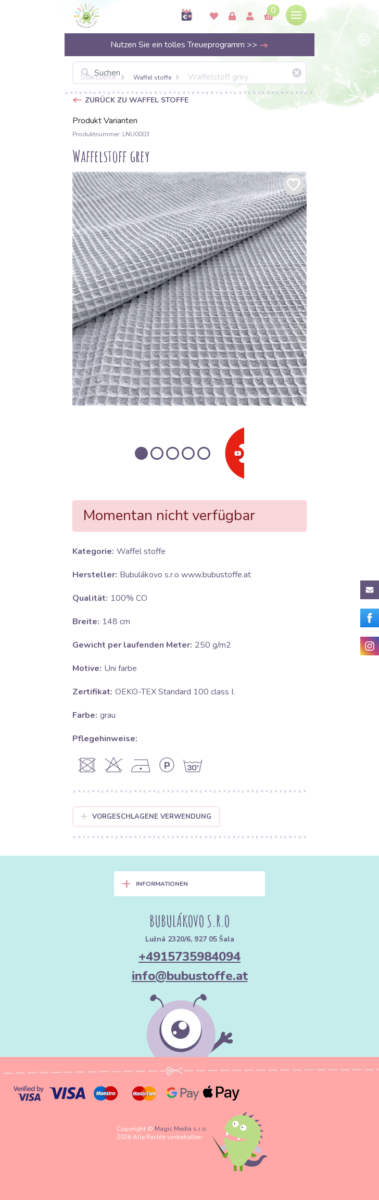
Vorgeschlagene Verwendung (146, 816)
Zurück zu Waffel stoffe (136, 100)
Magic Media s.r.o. (181, 1129)
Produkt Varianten (104, 120)
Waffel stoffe (152, 77)
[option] (189, 289)
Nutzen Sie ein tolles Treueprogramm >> (189, 44)
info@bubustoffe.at (190, 975)
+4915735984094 (189, 956)
